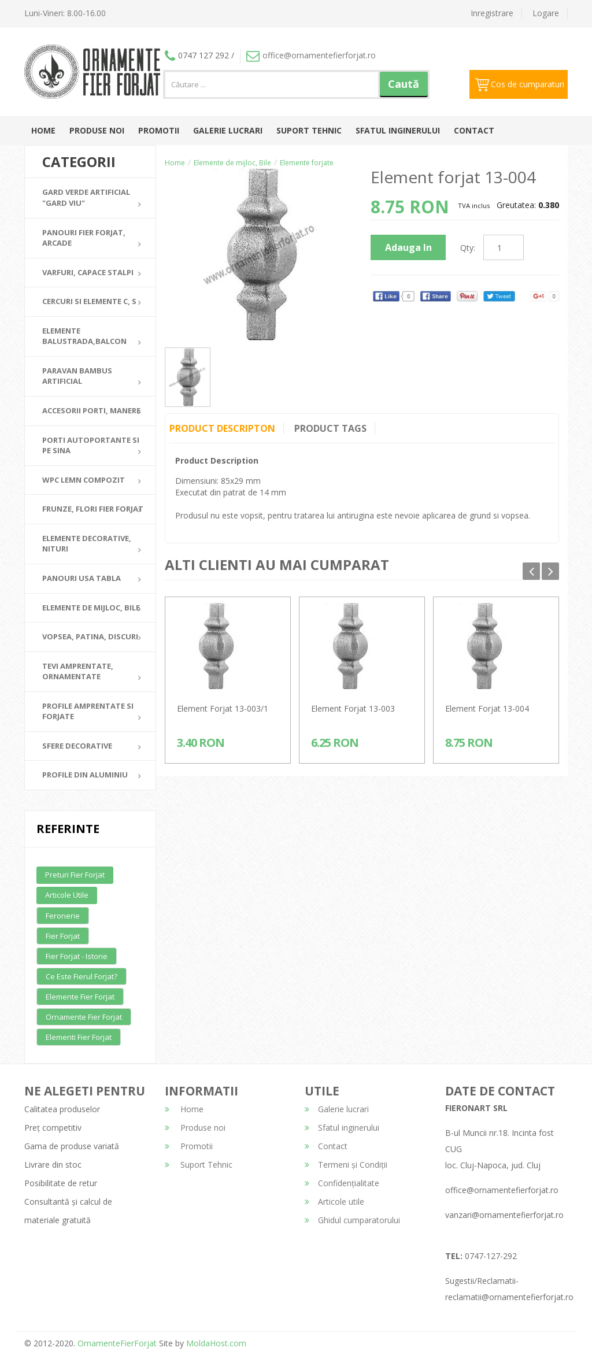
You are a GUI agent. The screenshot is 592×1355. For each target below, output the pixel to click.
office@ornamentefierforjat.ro (311, 55)
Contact (474, 130)
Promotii (158, 130)
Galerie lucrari (227, 130)
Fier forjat (63, 936)
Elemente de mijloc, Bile (232, 163)
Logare (545, 13)
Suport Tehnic (309, 130)
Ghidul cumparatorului (352, 1220)
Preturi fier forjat (75, 874)
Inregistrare (492, 13)
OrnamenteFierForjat (116, 1343)
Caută (403, 84)
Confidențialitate (342, 1183)
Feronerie (63, 915)
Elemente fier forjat (80, 996)
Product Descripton (222, 428)
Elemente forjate (307, 163)
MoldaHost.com (216, 1343)
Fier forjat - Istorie (77, 956)
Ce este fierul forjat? (81, 976)
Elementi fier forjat (79, 1037)
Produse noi (96, 130)
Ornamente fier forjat (84, 1017)
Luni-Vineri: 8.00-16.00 (65, 13)
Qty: (467, 247)
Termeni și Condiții (346, 1164)
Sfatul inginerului (398, 130)
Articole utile (66, 895)
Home (43, 130)
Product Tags (331, 428)
